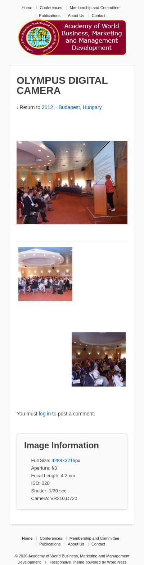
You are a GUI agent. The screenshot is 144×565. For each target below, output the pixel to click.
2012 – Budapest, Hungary (72, 107)
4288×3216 (63, 460)
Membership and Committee (95, 7)
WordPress (116, 562)
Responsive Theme (67, 562)
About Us (76, 15)
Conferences (51, 7)
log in (45, 414)
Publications (49, 15)
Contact (98, 15)
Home (27, 7)
